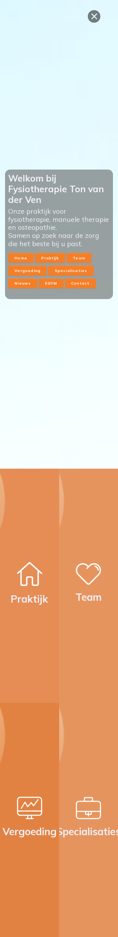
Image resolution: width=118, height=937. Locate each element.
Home (20, 258)
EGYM (51, 283)
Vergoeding (27, 270)
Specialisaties (71, 270)
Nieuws (22, 283)
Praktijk (50, 258)
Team (79, 258)
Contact (80, 283)
